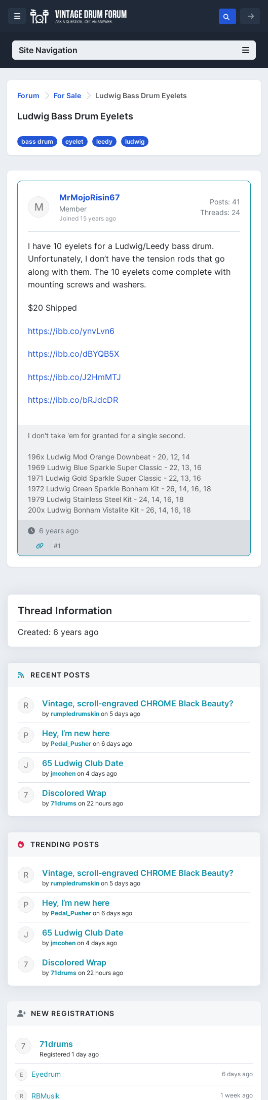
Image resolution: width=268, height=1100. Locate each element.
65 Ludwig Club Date (82, 763)
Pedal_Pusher (72, 743)
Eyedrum (46, 1074)
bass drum (37, 141)
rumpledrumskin (76, 713)
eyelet (74, 141)
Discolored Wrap (74, 793)
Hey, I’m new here (75, 733)
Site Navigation (134, 50)
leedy (104, 141)
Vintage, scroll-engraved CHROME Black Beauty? (138, 703)
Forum (28, 95)
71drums (64, 803)
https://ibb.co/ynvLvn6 (71, 331)
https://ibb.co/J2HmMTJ (74, 377)
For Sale (67, 95)
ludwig (135, 141)
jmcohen (64, 773)
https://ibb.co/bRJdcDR (73, 400)
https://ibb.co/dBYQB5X (73, 354)
